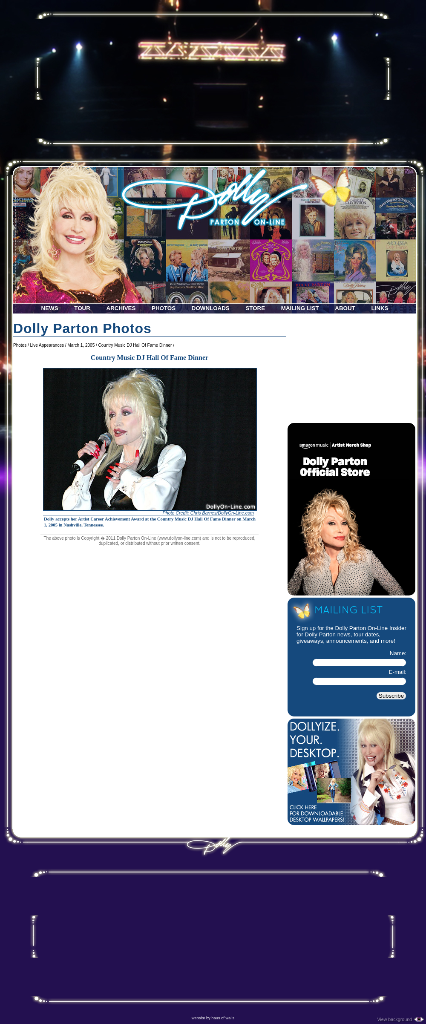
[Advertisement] (213, 78)
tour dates (366, 634)
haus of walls (222, 1018)
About (345, 308)
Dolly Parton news (327, 634)
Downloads (211, 308)
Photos (164, 308)
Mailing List (300, 308)
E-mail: (397, 672)
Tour (82, 308)
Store (255, 308)
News (49, 308)
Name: (398, 653)
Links (379, 308)
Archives (121, 308)
